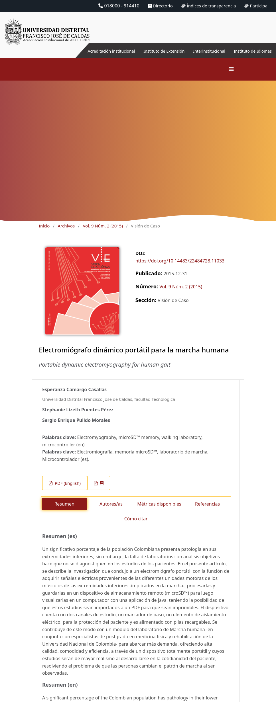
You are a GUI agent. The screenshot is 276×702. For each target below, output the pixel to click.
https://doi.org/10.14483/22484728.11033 (180, 261)
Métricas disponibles (159, 504)
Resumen (64, 504)
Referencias (207, 504)
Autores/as (111, 504)
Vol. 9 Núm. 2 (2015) (103, 226)
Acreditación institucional (92, 51)
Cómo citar (136, 519)
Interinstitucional (201, 51)
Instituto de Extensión (151, 51)
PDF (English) (67, 483)
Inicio (44, 226)
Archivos (66, 226)
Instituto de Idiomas (250, 51)
